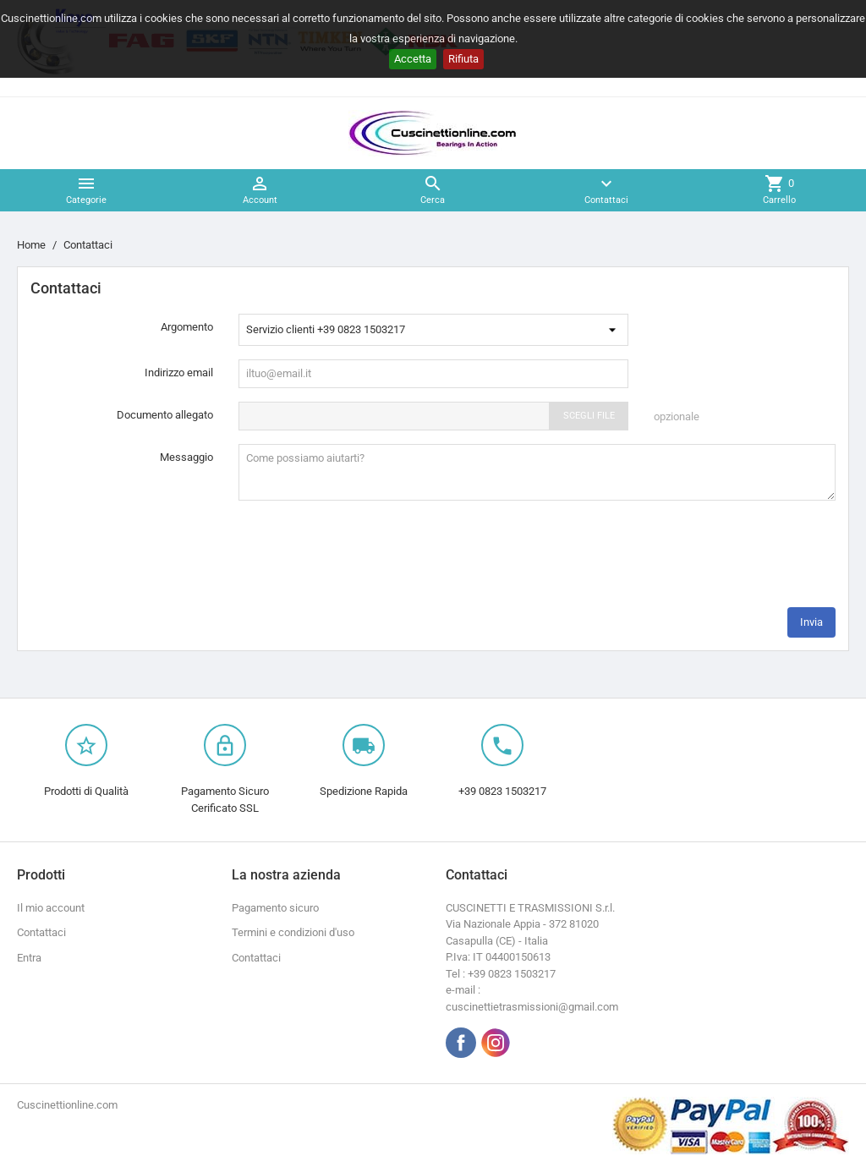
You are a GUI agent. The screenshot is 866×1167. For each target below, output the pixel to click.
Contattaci (41, 932)
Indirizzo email (179, 372)
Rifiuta (463, 58)
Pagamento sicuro (275, 907)
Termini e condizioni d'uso (293, 932)
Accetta (412, 58)
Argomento (187, 327)
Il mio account (51, 907)
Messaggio (186, 457)
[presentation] (707, 561)
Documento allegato (165, 414)
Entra (29, 957)
